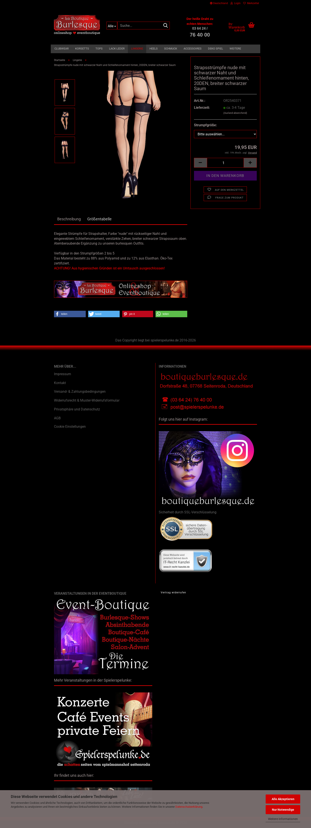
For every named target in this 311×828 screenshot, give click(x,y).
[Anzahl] (225, 163)
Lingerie (137, 48)
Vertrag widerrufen (173, 592)
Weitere (235, 48)
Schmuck (170, 48)
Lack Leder (117, 48)
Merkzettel (251, 3)
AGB (57, 418)
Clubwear (61, 48)
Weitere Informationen (283, 819)
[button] (219, 3)
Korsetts (82, 48)
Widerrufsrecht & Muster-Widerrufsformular (86, 400)
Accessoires (193, 48)
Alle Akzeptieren (283, 799)
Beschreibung (69, 219)
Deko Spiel (215, 48)
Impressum (62, 374)
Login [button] (235, 3)
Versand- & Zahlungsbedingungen (80, 391)
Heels (153, 48)
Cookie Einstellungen (70, 426)
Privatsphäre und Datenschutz (77, 409)
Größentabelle (99, 219)
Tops (99, 48)
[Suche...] (111, 25)
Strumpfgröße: (205, 125)
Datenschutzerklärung (188, 806)
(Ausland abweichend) (235, 113)
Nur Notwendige (283, 809)
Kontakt (60, 383)
